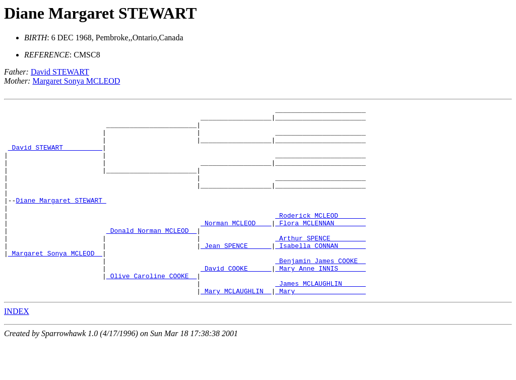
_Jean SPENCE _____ (236, 274)
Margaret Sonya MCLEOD (76, 81)
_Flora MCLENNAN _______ (320, 246)
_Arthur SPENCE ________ (320, 265)
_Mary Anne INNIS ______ (320, 301)
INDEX (16, 349)
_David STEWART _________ (55, 156)
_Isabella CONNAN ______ (320, 274)
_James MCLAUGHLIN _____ (320, 319)
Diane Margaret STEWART (100, 13)
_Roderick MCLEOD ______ (320, 237)
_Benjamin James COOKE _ (320, 292)
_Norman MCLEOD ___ (236, 246)
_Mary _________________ (320, 328)
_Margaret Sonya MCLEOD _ (55, 283)
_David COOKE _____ (236, 301)
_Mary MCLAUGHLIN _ (236, 328)
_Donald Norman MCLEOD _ (151, 256)
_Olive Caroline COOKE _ (151, 310)
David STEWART (60, 72)
